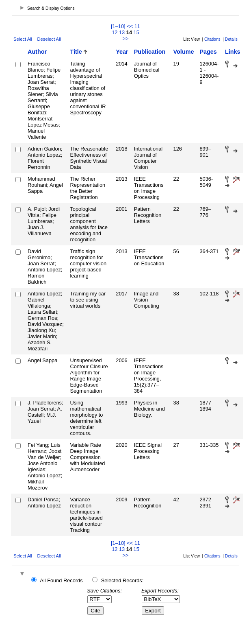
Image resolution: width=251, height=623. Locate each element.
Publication (150, 51)
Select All (22, 39)
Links (232, 51)
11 (137, 26)
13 (122, 32)
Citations (212, 39)
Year (122, 51)
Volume (183, 51)
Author (37, 51)
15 (136, 32)
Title (76, 51)
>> (126, 38)
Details (231, 39)
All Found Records (61, 580)
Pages (207, 51)
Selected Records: (122, 580)
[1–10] (119, 26)
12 (114, 32)
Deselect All (49, 39)
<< (130, 26)
